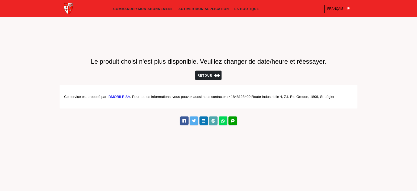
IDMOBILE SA (118, 97)
